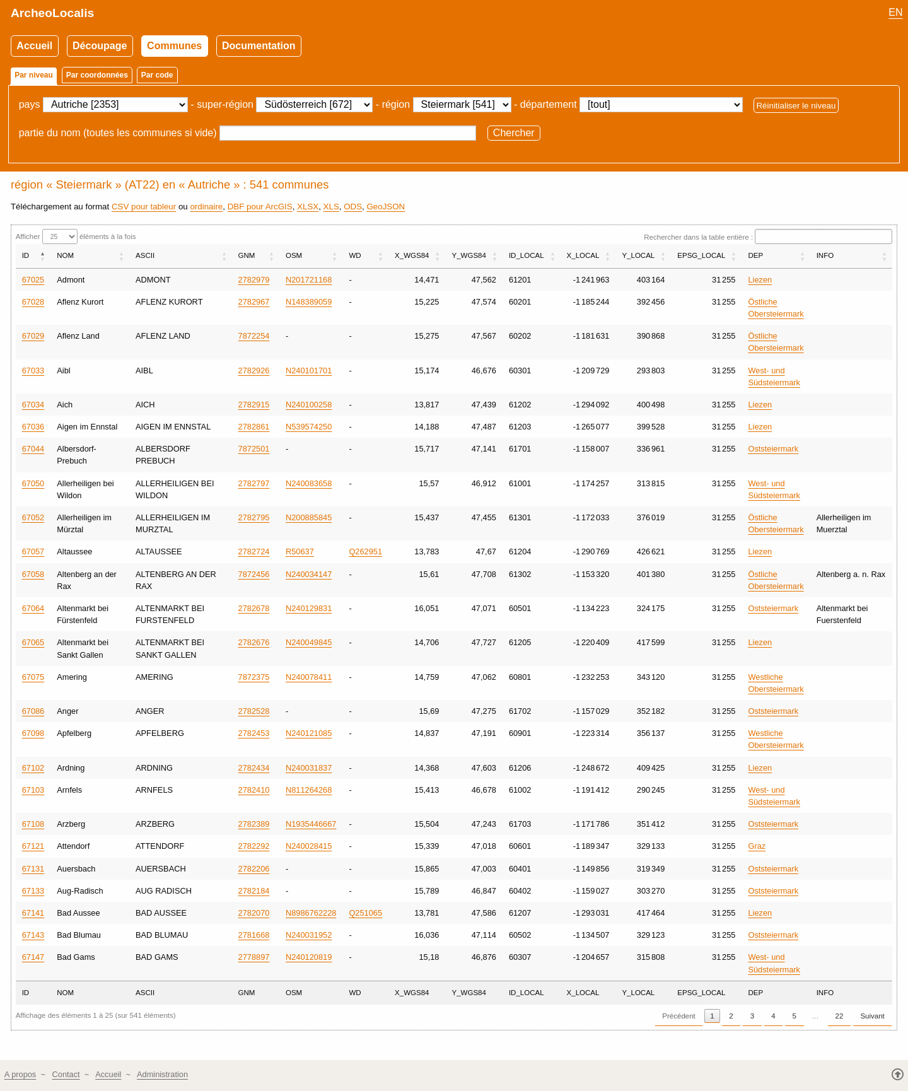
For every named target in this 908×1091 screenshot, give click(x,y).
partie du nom (50, 132)
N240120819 (309, 957)
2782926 (254, 370)
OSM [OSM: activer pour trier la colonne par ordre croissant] (294, 255)
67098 (33, 733)
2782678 (254, 608)
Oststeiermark (773, 448)
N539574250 (309, 426)
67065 (33, 642)
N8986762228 (311, 913)
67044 (33, 448)
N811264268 (309, 790)
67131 (33, 868)
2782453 (254, 733)
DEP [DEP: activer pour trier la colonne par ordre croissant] (755, 255)
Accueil (34, 45)
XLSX (307, 206)
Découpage (100, 45)
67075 (33, 677)
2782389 (254, 824)
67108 (33, 824)
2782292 (254, 846)
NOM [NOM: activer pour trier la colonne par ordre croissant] (65, 255)
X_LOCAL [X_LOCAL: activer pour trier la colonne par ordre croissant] (583, 255)
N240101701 (309, 370)
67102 (33, 768)
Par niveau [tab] (34, 75)
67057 (33, 551)
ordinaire (206, 206)
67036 (33, 426)
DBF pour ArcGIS (260, 206)
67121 (33, 846)
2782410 (254, 790)
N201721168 (309, 279)
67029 (33, 336)
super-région (225, 104)
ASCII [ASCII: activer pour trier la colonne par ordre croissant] (145, 255)
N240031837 (309, 768)
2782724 (254, 551)
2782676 (254, 642)
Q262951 (365, 551)
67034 (33, 404)
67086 (33, 711)
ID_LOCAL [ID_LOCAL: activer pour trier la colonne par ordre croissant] (526, 255)
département (548, 104)
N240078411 (309, 677)
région (396, 104)
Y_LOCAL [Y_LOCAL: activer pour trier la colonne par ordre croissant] (638, 255)
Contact (66, 1074)
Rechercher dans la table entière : (768, 237)
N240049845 (309, 642)
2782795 (254, 517)
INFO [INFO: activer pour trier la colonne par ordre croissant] (825, 255)
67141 (33, 913)
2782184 (254, 891)
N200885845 (309, 517)
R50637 (300, 551)
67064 (33, 608)
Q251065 (365, 913)
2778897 (254, 957)
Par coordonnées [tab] (97, 75)
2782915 (254, 404)
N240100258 (309, 404)
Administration (162, 1074)
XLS (331, 206)
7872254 (254, 336)
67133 (33, 891)
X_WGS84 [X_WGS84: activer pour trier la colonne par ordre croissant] (412, 255)
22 (839, 1016)
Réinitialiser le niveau (795, 105)
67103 (33, 790)
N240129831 (309, 608)
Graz (756, 846)
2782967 (254, 301)
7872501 (254, 448)
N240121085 (309, 733)
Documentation (258, 45)
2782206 (254, 868)
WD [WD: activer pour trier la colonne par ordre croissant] (355, 255)
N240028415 (309, 846)
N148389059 (309, 301)
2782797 (254, 483)
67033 (33, 370)
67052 (33, 517)
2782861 (254, 426)
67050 (33, 483)
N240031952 (309, 935)
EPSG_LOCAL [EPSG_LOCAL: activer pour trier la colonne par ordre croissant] (701, 255)
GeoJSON (385, 206)
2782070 (254, 913)
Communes (174, 45)
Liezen (760, 279)
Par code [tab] (157, 75)
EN (895, 12)
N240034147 (309, 574)
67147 (33, 957)
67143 (33, 935)
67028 (33, 301)
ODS (353, 206)
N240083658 (309, 483)
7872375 (254, 677)
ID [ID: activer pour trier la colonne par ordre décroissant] (26, 255)
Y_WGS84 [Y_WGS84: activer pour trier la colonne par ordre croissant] (468, 255)
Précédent (679, 1016)
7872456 (254, 574)
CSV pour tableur (144, 206)
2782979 (254, 279)
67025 (33, 279)
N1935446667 (311, 824)
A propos (20, 1074)
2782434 (254, 768)
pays (29, 104)
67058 (33, 574)
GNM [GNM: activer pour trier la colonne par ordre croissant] (246, 255)
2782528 (254, 711)
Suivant (872, 1016)
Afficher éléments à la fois (76, 236)
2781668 (254, 935)
